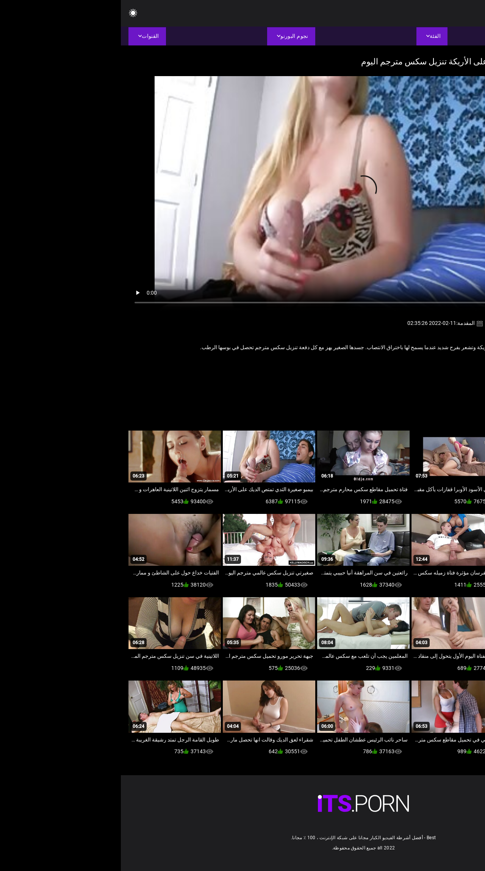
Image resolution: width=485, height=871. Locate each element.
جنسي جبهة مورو (427, 364)
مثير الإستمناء (391, 364)
